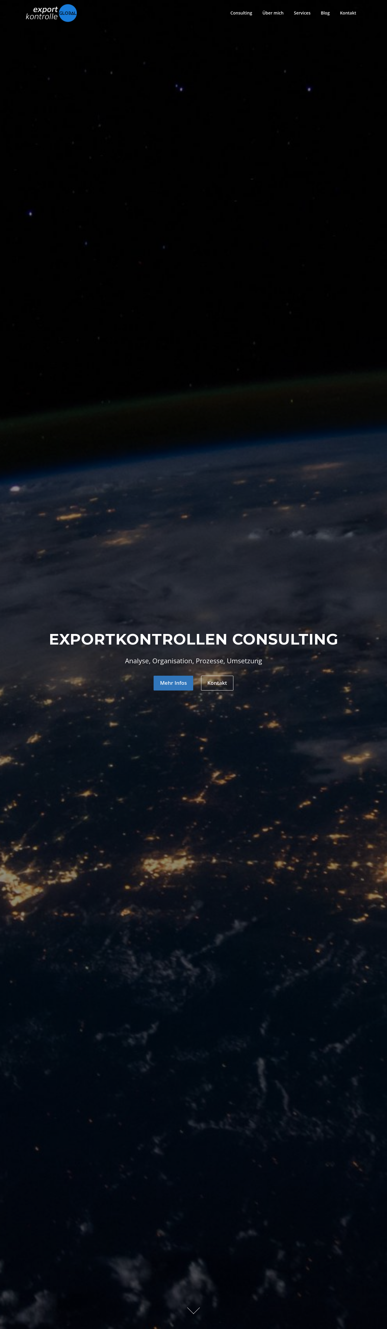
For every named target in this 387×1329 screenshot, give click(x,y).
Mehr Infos (173, 682)
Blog (325, 13)
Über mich (273, 13)
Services (302, 13)
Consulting (241, 13)
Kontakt (348, 13)
